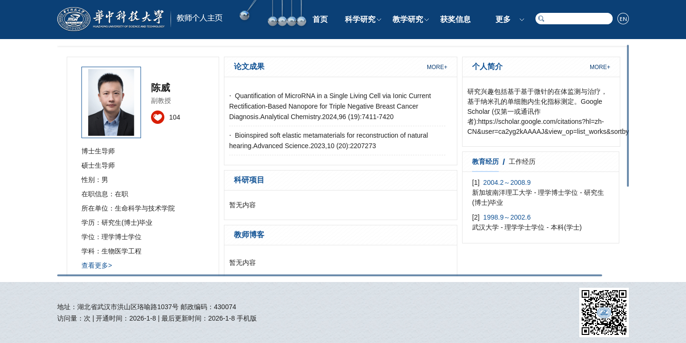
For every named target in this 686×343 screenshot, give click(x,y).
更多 (503, 19)
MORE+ (437, 67)
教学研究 (408, 19)
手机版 (247, 318)
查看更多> (96, 265)
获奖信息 (455, 19)
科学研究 (360, 19)
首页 (320, 19)
